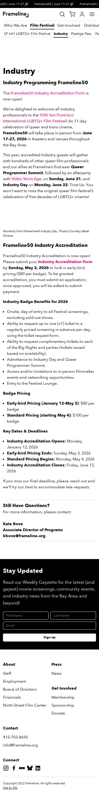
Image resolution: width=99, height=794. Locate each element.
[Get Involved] (68, 25)
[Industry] (60, 34)
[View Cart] (72, 14)
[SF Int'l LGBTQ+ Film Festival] (27, 34)
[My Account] (82, 14)
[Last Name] (73, 616)
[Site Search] (62, 14)
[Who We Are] (15, 25)
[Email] (49, 626)
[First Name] (26, 616)
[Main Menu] (92, 14)
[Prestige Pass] (81, 34)
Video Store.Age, (26, 179)
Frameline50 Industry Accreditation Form (48, 93)
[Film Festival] (42, 25)
